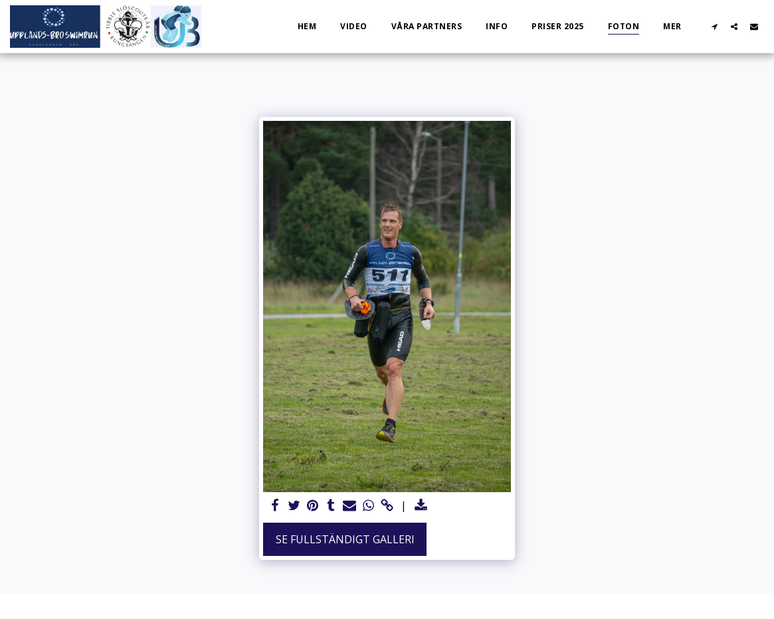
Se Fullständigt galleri (345, 539)
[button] (714, 26)
